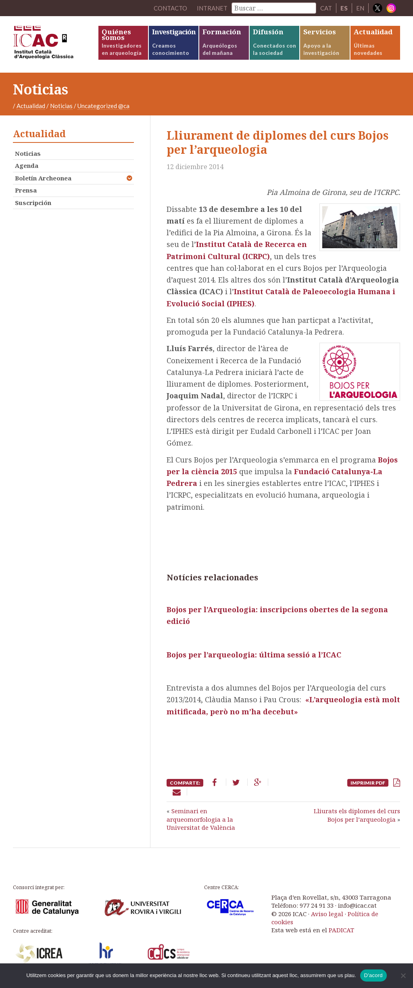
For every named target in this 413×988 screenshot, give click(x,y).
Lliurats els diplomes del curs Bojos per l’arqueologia (357, 815)
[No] (403, 975)
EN (360, 8)
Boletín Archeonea (43, 178)
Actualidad (31, 105)
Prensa (26, 190)
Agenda (26, 165)
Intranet (212, 8)
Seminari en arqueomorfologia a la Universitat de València (201, 819)
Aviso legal (327, 914)
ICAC (55, 44)
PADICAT (341, 930)
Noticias (61, 105)
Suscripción (33, 203)
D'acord (373, 975)
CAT (326, 8)
